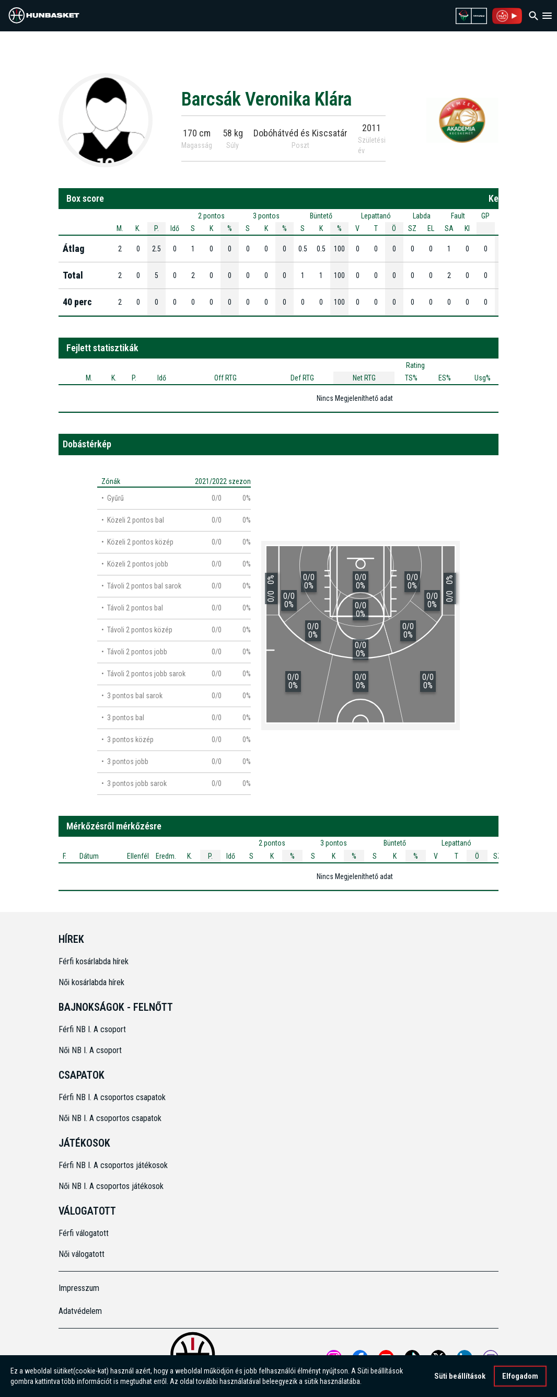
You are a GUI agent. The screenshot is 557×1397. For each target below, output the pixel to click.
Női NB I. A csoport (90, 1050)
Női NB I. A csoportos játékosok (111, 1186)
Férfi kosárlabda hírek (94, 961)
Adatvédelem (80, 1311)
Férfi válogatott (84, 1233)
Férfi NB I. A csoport (92, 1029)
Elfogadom (520, 1377)
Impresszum (79, 1288)
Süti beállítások (459, 1377)
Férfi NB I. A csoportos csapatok (113, 1097)
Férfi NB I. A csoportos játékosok (113, 1165)
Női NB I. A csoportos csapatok (111, 1118)
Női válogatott (82, 1254)
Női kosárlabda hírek (91, 982)
